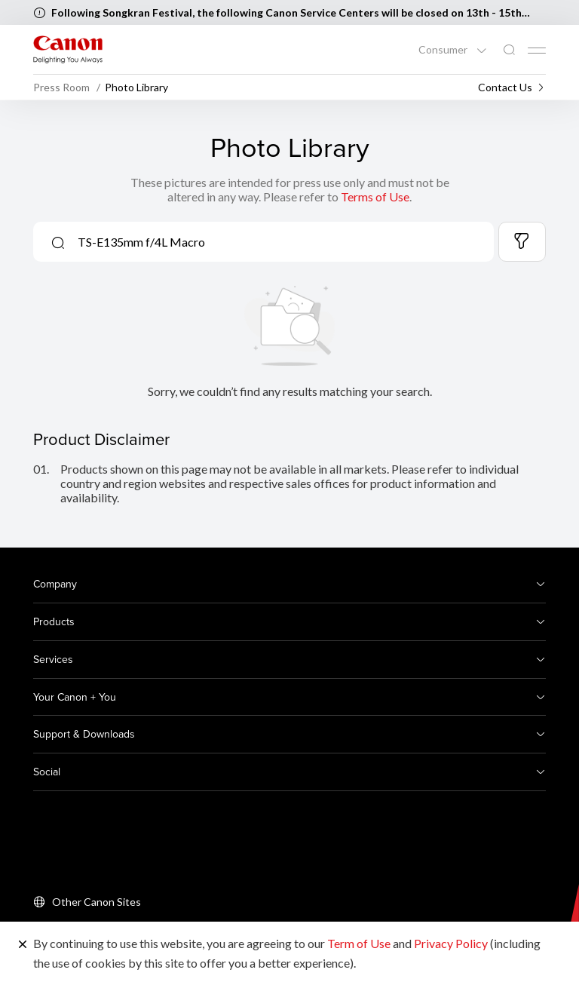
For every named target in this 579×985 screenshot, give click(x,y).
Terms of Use (375, 196)
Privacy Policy (451, 943)
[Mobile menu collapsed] (537, 51)
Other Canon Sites (96, 901)
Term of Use (359, 943)
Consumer (444, 50)
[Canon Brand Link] (68, 49)
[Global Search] (509, 50)
